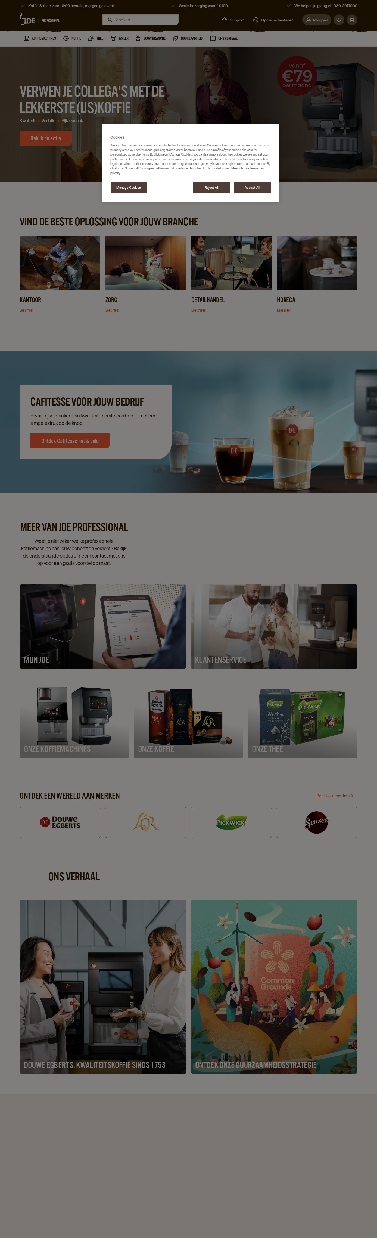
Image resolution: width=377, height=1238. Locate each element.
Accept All (252, 187)
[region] (190, 163)
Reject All (212, 187)
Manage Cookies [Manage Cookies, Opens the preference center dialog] (128, 187)
